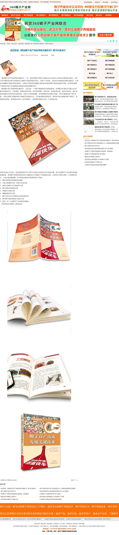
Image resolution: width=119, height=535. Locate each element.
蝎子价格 (90, 15)
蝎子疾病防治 (92, 78)
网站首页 (5, 15)
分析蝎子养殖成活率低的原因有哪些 (51, 499)
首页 (8, 43)
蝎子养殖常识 (41, 15)
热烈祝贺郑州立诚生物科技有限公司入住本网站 (54, 491)
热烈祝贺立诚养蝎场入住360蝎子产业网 (52, 496)
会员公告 (14, 43)
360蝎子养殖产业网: (6, 2)
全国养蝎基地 (88, 2)
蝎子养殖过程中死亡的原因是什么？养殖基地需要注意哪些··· (58, 488)
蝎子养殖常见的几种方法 (8, 491)
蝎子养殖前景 (28, 15)
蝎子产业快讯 (15, 15)
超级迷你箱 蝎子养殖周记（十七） (105, 127)
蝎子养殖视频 (78, 15)
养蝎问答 (97, 2)
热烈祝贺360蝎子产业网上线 (9, 499)
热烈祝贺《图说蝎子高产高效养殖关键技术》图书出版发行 (18, 488)
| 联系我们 (75, 523)
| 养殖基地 (69, 523)
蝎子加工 (99, 15)
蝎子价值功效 (110, 78)
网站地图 (105, 2)
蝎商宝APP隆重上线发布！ (10, 480)
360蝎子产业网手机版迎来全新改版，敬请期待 (15, 494)
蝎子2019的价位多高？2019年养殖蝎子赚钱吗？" (28, 519)
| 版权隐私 (50, 523)
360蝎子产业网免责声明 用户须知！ (51, 494)
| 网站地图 (81, 523)
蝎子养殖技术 (66, 15)
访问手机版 (114, 2)
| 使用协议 (56, 523)
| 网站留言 (43, 523)
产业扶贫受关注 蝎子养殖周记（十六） (106, 119)
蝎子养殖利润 (53, 15)
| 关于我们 (62, 523)
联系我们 (109, 15)
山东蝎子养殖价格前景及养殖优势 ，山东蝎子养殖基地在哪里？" (63, 519)
